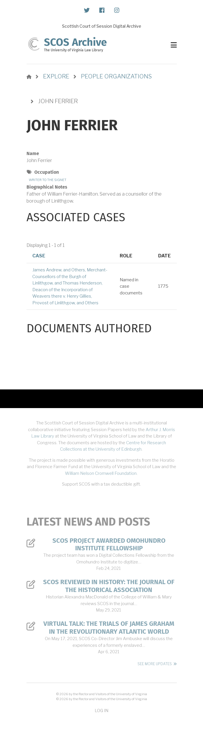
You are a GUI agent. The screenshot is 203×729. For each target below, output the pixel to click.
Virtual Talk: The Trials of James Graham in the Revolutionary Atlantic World (108, 627)
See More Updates (154, 664)
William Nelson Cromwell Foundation (101, 473)
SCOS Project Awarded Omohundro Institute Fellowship (108, 544)
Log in (101, 710)
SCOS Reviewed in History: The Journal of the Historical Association (108, 585)
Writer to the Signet (47, 180)
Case (38, 256)
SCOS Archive (75, 42)
